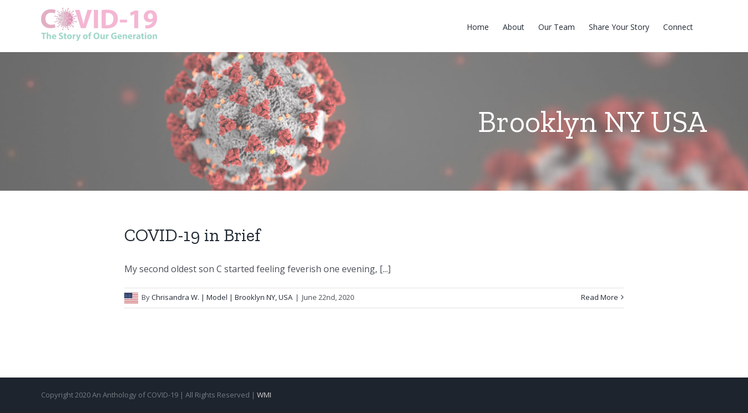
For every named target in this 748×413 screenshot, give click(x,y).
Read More (599, 297)
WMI (264, 395)
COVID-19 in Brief (192, 235)
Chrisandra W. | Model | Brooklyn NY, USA (221, 297)
